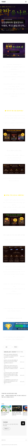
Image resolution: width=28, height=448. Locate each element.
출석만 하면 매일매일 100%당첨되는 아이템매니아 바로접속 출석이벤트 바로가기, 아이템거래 (11, 356)
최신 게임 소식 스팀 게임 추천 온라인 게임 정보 (10, 425)
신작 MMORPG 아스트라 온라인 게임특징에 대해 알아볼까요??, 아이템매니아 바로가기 (11, 381)
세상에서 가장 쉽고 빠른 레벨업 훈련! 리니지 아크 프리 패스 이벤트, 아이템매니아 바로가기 (11, 361)
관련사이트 (3, 440)
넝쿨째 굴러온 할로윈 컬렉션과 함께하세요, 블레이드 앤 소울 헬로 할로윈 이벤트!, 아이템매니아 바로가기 (11, 367)
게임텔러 (3, 1)
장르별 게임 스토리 (7, 351)
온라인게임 (14, 351)
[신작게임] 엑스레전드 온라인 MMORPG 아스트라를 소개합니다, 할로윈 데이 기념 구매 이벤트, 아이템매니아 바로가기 (11, 374)
